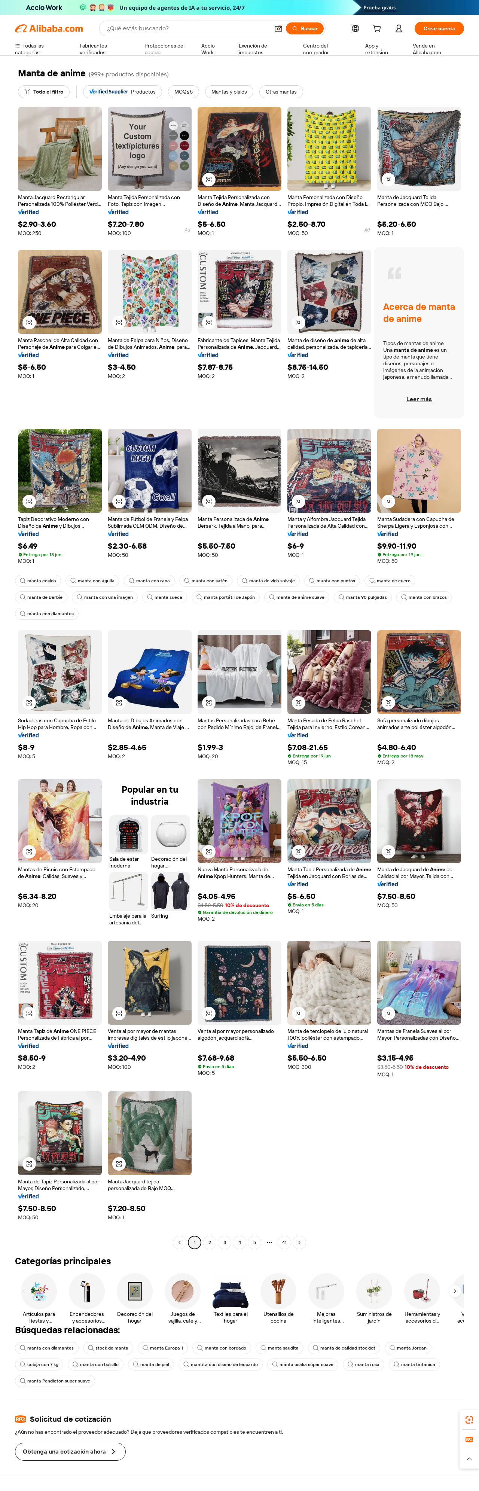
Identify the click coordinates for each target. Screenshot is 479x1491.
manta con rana (149, 581)
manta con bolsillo (96, 1364)
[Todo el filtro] (44, 91)
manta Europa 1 (163, 1348)
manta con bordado (221, 1348)
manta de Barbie (41, 597)
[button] (278, 28)
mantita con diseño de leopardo (220, 1364)
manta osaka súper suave (302, 1364)
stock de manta (108, 1348)
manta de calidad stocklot (344, 1348)
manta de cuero (390, 581)
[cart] (378, 30)
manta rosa (363, 1364)
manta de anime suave (296, 597)
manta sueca (164, 597)
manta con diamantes (47, 614)
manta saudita (279, 1348)
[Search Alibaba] (187, 28)
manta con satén (206, 581)
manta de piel (151, 1364)
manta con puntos (332, 581)
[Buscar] (305, 28)
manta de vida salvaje (268, 581)
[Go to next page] (299, 1242)
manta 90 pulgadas (363, 597)
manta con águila (92, 581)
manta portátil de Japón (225, 597)
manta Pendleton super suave (55, 1381)
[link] (469, 1420)
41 (284, 1242)
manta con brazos (424, 597)
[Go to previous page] (179, 1242)
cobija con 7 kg (39, 1364)
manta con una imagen (105, 597)
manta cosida (38, 581)
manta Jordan (408, 1348)
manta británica (414, 1364)
